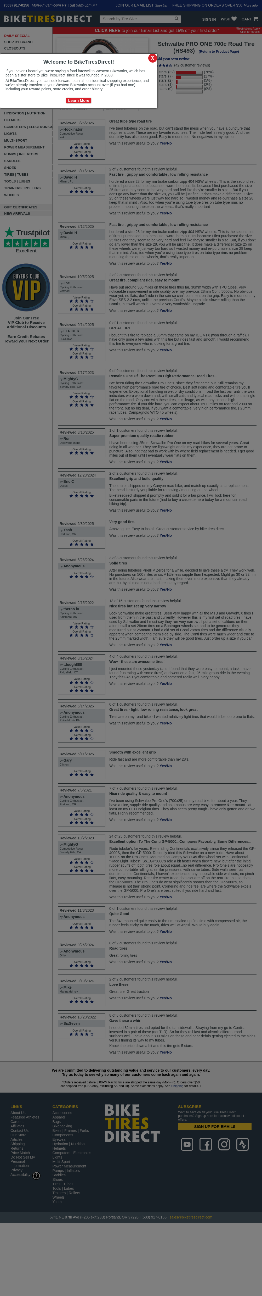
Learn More (78, 100)
